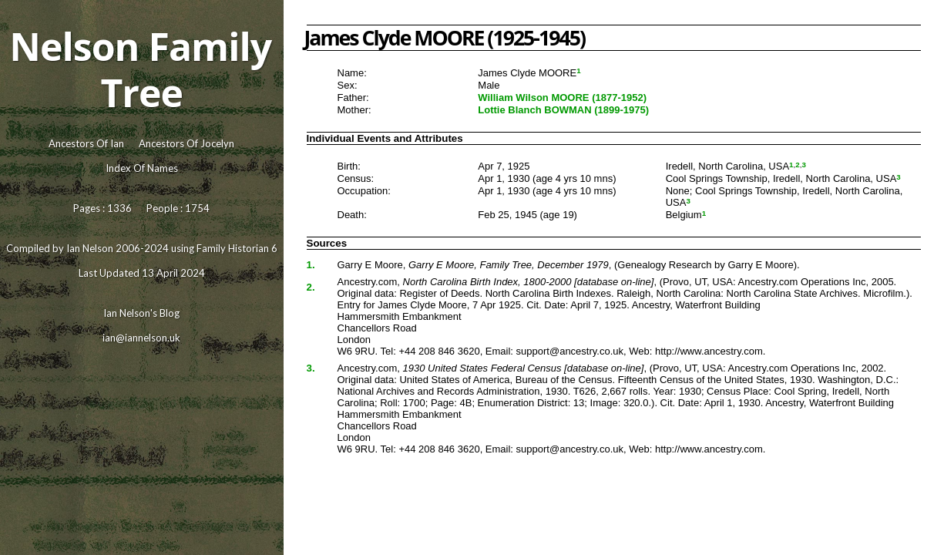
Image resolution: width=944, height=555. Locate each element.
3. (311, 368)
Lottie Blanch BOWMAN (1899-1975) (563, 110)
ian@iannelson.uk (141, 337)
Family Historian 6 (237, 248)
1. (311, 265)
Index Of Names (142, 168)
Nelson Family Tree (140, 69)
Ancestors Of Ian (86, 143)
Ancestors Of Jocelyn (186, 143)
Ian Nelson (89, 248)
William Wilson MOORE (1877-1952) (562, 97)
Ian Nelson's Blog (141, 313)
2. (311, 287)
